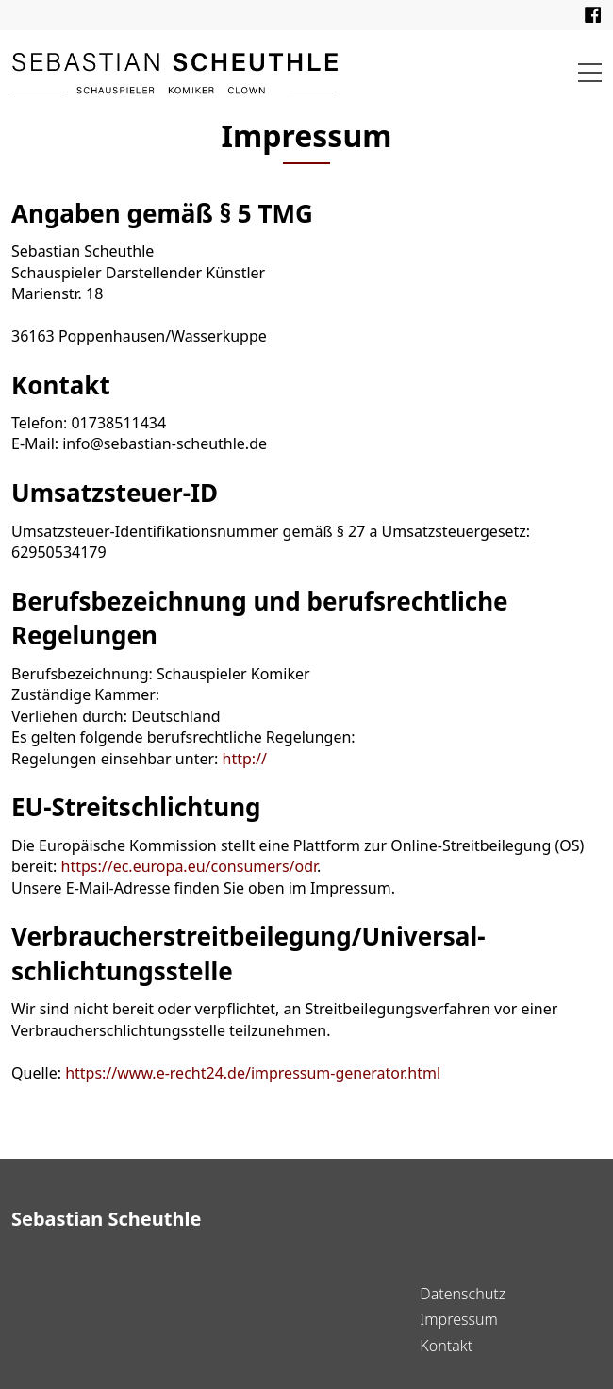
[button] (590, 72)
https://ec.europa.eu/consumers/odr (189, 866)
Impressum (458, 1319)
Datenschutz (462, 1293)
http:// (245, 758)
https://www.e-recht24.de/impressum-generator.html (252, 1073)
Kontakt (446, 1345)
